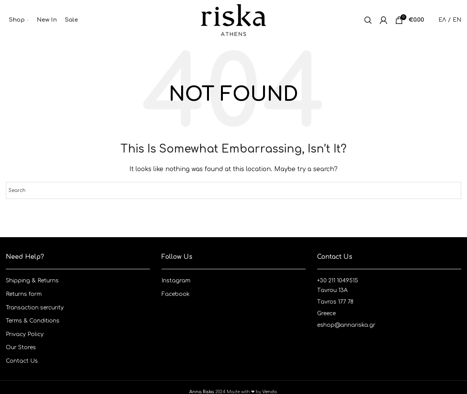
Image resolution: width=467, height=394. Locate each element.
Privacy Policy (25, 334)
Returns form (24, 294)
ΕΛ (442, 20)
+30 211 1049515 (337, 281)
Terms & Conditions (32, 321)
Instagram (175, 281)
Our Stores (21, 347)
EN (457, 20)
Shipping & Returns (32, 281)
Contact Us (22, 361)
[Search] (368, 20)
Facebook (175, 294)
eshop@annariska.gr (346, 325)
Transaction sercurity (35, 308)
